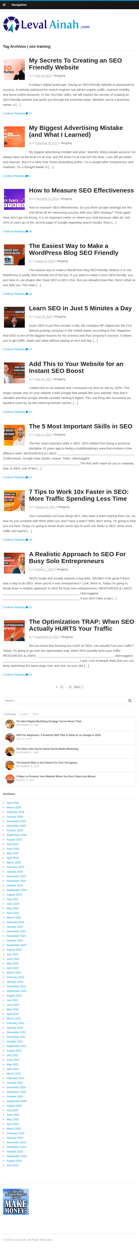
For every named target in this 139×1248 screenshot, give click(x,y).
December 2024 (16, 876)
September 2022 (17, 991)
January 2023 (15, 981)
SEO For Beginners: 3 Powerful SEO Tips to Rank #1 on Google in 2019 (58, 735)
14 (28, 411)
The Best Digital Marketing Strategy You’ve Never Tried (48, 721)
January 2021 (15, 1082)
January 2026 (15, 816)
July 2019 (12, 1165)
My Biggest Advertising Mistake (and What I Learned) (76, 131)
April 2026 (13, 802)
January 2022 (15, 1027)
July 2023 (12, 954)
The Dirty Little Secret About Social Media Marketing (47, 748)
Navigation (19, 4)
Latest (24, 714)
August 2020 (14, 1105)
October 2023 (15, 940)
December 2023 (16, 931)
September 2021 (17, 1046)
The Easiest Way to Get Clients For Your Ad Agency (46, 762)
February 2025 (15, 867)
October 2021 (15, 1041)
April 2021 (13, 1069)
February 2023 (15, 977)
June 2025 (13, 848)
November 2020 (16, 1091)
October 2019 (15, 1151)
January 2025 (15, 871)
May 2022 (13, 1009)
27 (28, 349)
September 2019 (17, 1156)
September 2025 (17, 835)
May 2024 (13, 908)
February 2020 (15, 1133)
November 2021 (16, 1036)
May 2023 (13, 963)
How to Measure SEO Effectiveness (81, 190)
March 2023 (14, 972)
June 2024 (13, 903)
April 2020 (13, 1124)
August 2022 (14, 995)
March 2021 (14, 1073)
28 (28, 674)
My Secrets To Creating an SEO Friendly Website (75, 64)
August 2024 (14, 894)
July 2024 (12, 899)
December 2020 (16, 1087)
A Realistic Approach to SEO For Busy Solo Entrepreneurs (77, 557)
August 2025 (14, 839)
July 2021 (12, 1055)
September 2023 (17, 945)
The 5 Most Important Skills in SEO (81, 426)
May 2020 (13, 1119)
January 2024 (15, 926)
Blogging (59, 75)
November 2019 (16, 1147)
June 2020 (13, 1114)
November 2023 (16, 935)
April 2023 (13, 968)
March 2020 (14, 1128)
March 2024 (14, 917)
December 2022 (16, 986)
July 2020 (12, 1110)
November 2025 (16, 825)
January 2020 (15, 1137)
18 (28, 293)
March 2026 (14, 807)
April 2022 (13, 1013)
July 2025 (12, 844)
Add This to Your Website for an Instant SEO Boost (76, 367)
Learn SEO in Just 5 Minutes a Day (80, 308)
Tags (36, 714)
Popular (10, 714)
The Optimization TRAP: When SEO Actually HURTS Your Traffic (81, 625)
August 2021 (14, 1050)
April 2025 (13, 857)
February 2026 (15, 812)
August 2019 (14, 1160)
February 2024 (15, 922)
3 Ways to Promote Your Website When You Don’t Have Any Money (55, 776)
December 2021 (16, 1032)
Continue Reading (14, 113)
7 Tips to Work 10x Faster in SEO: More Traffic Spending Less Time (79, 495)
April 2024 (13, 913)
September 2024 (17, 890)
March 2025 (14, 862)
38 (28, 231)
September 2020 (17, 1101)
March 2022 (14, 1018)
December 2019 (16, 1142)
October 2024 (15, 885)
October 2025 (15, 830)
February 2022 (15, 1023)
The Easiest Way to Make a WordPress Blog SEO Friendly (74, 249)
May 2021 (13, 1064)
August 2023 (14, 949)
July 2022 (12, 1000)
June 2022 (13, 1004)
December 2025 (16, 821)
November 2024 (16, 880)
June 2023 (13, 958)
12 (28, 113)
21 (28, 477)
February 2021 (15, 1078)
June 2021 (13, 1059)
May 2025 (13, 853)
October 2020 (15, 1096)
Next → (79, 687)
